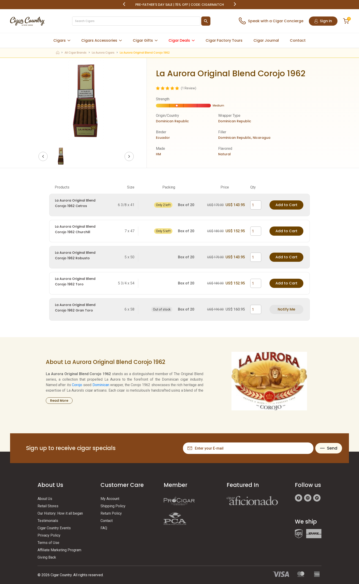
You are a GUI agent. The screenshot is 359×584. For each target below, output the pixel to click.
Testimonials (48, 521)
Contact (298, 40)
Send (328, 448)
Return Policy (111, 513)
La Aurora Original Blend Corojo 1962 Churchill (75, 229)
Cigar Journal (266, 40)
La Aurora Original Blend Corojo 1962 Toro (75, 281)
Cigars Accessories (99, 40)
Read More (59, 400)
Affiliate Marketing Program (59, 550)
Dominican (100, 385)
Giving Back (47, 557)
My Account (110, 499)
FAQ (104, 528)
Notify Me (286, 309)
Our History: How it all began (60, 513)
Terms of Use (48, 542)
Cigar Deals (179, 40)
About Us (45, 499)
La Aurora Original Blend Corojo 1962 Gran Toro (75, 308)
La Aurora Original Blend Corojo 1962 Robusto (75, 255)
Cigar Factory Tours (224, 40)
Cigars (59, 40)
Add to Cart (286, 204)
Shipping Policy (113, 506)
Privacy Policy (49, 535)
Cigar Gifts (143, 40)
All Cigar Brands (76, 53)
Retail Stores (48, 506)
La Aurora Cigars (103, 53)
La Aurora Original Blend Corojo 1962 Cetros (75, 203)
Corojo (77, 385)
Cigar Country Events (54, 528)
